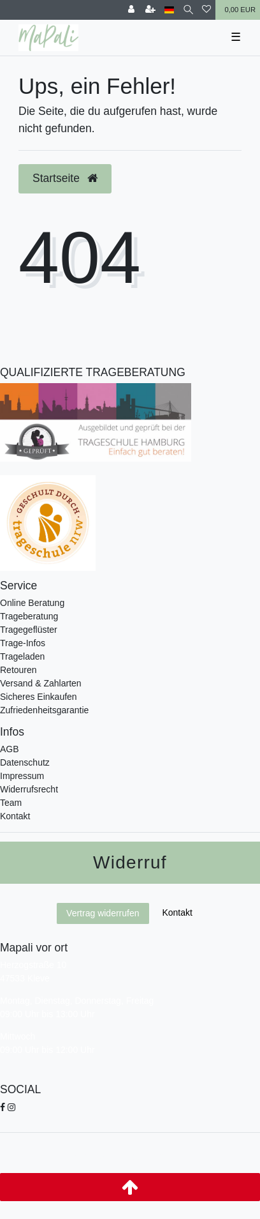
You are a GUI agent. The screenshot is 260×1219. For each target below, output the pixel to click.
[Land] (169, 10)
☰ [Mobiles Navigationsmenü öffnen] (236, 37)
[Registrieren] (150, 10)
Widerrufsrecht (29, 789)
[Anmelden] (131, 10)
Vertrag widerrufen (102, 913)
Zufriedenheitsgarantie (44, 710)
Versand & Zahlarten (41, 683)
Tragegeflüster (28, 630)
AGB (9, 749)
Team (11, 803)
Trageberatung (29, 616)
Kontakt (15, 816)
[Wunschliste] (206, 10)
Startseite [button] (65, 178)
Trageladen (22, 656)
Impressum (22, 776)
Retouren (18, 670)
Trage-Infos (22, 643)
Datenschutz (25, 762)
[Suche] (188, 10)
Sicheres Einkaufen (38, 697)
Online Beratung (32, 603)
